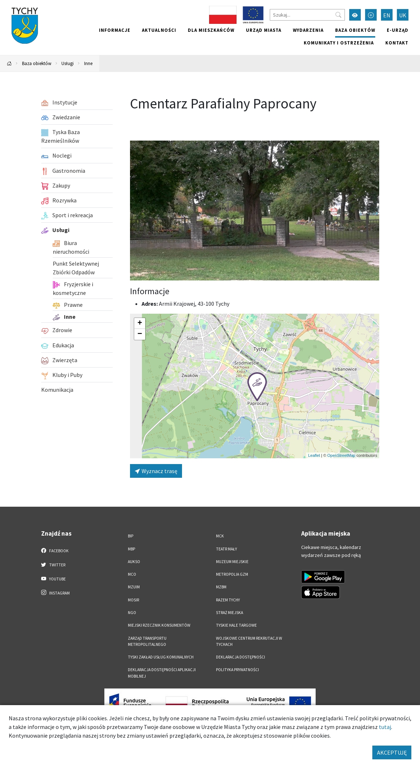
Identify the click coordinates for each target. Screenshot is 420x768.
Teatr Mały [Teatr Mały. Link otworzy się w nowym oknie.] (226, 549)
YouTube (53, 578)
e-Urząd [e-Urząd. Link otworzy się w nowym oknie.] (397, 30)
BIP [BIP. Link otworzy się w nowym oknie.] (130, 536)
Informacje (114, 30)
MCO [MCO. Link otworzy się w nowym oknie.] (132, 574)
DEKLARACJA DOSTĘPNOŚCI (240, 657)
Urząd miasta (263, 30)
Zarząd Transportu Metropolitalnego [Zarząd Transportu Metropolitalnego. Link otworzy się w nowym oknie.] (147, 641)
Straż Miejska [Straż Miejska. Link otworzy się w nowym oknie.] (229, 612)
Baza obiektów (355, 30)
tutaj (385, 726)
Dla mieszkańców (211, 30)
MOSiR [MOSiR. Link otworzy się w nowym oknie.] (133, 599)
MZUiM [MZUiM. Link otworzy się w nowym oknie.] (134, 586)
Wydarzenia (308, 30)
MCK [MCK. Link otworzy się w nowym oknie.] (220, 536)
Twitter (53, 564)
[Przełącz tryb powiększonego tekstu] (371, 15)
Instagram (55, 592)
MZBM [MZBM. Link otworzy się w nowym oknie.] (221, 586)
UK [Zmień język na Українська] (402, 15)
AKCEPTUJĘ (392, 752)
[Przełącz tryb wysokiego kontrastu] (355, 15)
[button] (257, 386)
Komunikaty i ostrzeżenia (339, 43)
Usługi (67, 63)
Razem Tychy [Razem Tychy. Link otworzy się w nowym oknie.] (228, 599)
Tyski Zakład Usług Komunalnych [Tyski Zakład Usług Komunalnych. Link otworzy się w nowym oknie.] (161, 657)
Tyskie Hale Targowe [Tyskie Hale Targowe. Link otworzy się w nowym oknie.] (236, 625)
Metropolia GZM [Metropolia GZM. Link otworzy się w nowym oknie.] (232, 574)
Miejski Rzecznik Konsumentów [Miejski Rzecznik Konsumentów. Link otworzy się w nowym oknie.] (159, 625)
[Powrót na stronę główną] (9, 63)
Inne (88, 63)
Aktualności (159, 30)
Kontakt (396, 43)
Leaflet (314, 455)
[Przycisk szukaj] (338, 15)
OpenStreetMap (341, 455)
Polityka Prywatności (237, 669)
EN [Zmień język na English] (386, 15)
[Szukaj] (307, 15)
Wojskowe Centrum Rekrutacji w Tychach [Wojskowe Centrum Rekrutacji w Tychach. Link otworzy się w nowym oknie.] (249, 641)
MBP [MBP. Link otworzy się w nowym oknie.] (131, 549)
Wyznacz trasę (156, 471)
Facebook (55, 550)
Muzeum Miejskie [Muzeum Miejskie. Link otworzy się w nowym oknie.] (232, 561)
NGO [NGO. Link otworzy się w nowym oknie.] (132, 612)
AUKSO (134, 561)
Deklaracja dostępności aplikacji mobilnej (162, 672)
